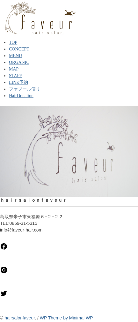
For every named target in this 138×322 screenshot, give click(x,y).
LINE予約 (18, 82)
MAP (13, 69)
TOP (13, 42)
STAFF (15, 75)
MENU (15, 55)
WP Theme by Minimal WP (66, 317)
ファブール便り (24, 89)
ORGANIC (19, 62)
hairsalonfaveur (19, 317)
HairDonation (21, 95)
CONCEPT (19, 49)
